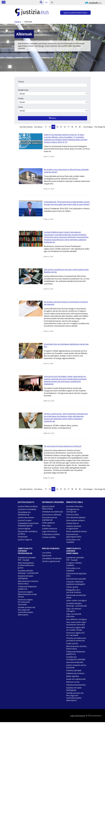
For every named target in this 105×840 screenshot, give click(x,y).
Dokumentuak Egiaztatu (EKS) (76, 574)
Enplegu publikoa (50, 548)
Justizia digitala (24, 528)
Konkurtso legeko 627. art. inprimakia (75, 634)
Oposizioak (46, 555)
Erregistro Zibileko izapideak (74, 564)
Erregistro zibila (74, 502)
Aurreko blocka (26, 127)
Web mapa (46, 525)
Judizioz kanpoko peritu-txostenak (76, 666)
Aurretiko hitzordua (74, 506)
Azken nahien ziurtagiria (76, 600)
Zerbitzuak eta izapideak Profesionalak (25, 551)
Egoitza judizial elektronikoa (75, 12)
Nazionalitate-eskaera (75, 520)
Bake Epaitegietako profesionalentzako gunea (26, 565)
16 (65, 127)
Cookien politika (49, 537)
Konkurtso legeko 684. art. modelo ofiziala (75, 628)
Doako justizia (72, 643)
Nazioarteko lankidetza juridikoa (27, 532)
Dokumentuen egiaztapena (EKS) (73, 535)
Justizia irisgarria (25, 539)
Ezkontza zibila (72, 514)
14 (57, 127)
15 (61, 127)
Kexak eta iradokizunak (76, 679)
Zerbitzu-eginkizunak (51, 561)
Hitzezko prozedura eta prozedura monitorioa (76, 639)
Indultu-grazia (72, 587)
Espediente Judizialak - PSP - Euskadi (27, 558)
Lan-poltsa (46, 552)
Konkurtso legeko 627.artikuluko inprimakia (25, 602)
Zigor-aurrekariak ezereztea (73, 615)
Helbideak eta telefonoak (52, 511)
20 (80, 127)
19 (76, 127)
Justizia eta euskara (26, 517)
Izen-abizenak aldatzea (75, 517)
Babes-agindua (72, 676)
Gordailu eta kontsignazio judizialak (75, 658)
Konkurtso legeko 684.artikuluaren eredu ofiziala (27, 594)
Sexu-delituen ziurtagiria (76, 619)
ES (52, 2)
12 (50, 127)
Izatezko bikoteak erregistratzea (73, 527)
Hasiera (17, 21)
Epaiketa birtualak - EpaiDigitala (26, 577)
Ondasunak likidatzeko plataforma (27, 587)
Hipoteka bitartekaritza (76, 685)
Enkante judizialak (73, 670)
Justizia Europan (24, 520)
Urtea (20, 107)
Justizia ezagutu (26, 502)
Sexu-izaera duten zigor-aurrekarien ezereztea (76, 623)
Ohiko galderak (48, 523)
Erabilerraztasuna (49, 528)
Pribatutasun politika (51, 534)
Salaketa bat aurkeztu (75, 673)
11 (46, 127)
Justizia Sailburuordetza (28, 506)
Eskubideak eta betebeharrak (24, 513)
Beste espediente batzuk (76, 531)
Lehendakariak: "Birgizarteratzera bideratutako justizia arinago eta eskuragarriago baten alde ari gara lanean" (67, 203)
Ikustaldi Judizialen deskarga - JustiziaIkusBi (76, 604)
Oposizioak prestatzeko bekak (76, 596)
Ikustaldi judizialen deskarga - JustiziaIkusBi (28, 571)
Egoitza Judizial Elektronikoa (48, 507)
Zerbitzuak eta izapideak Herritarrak (73, 551)
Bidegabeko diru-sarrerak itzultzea (73, 591)
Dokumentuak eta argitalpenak (49, 518)
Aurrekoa (38, 127)
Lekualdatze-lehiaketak (51, 558)
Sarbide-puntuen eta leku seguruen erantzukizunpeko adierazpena (26, 611)
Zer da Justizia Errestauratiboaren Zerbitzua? (62, 446)
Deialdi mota (23, 90)
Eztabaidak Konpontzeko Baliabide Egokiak (28, 524)
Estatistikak (22, 537)
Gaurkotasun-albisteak (51, 514)
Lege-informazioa (49, 531)
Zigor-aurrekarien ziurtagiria (73, 609)
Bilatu (52, 118)
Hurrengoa (88, 127)
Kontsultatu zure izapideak (73, 540)
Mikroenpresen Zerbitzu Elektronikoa (28, 582)
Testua (21, 81)
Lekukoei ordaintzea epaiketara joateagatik (75, 582)
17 (68, 127)
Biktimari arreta (72, 682)
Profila (20, 98)
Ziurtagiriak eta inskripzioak (72, 510)
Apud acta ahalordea (74, 662)
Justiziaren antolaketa (27, 509)
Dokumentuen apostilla (76, 579)
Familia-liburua (72, 523)
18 (72, 127)
